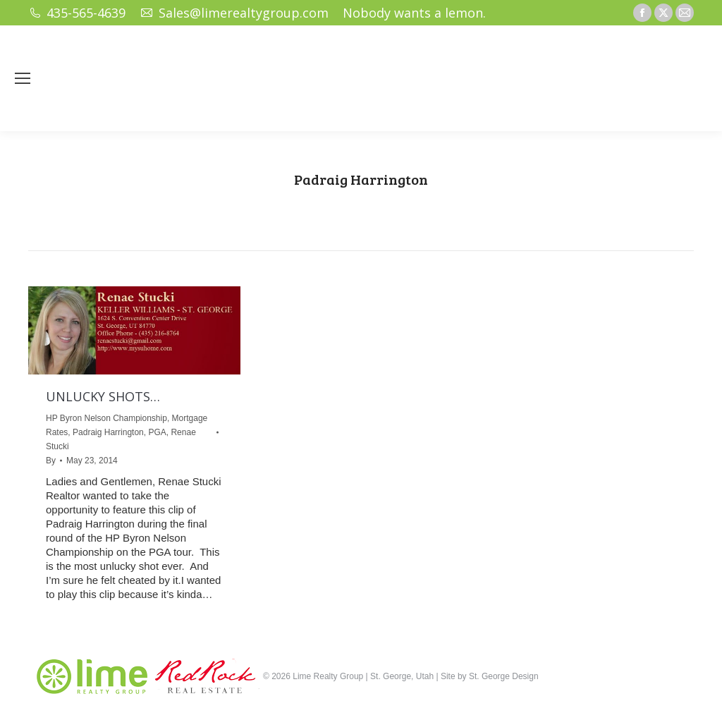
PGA (157, 432)
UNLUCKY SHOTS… (103, 396)
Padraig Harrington (108, 432)
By (51, 460)
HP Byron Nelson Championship (106, 418)
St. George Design (504, 676)
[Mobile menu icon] (22, 78)
